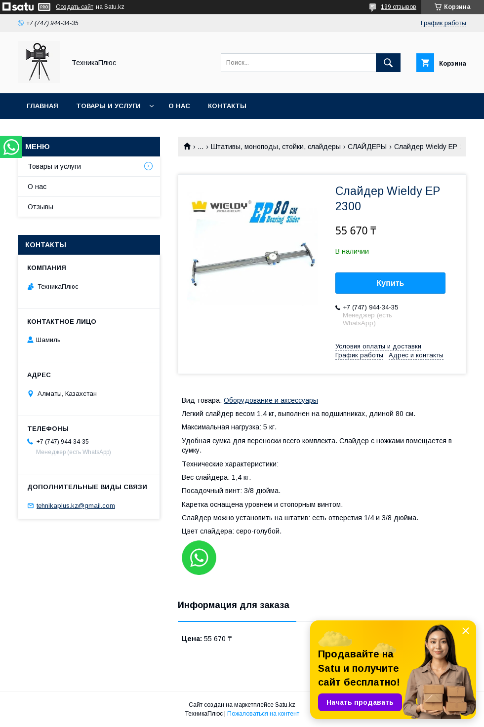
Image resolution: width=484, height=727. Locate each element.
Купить (390, 283)
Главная (42, 106)
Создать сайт (74, 6)
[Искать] (388, 62)
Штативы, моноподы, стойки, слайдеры (276, 147)
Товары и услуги (108, 106)
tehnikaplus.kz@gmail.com (76, 505)
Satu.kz (285, 704)
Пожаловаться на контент (263, 713)
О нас (179, 106)
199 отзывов (398, 6)
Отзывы (40, 207)
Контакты (227, 106)
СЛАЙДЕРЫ (367, 147)
